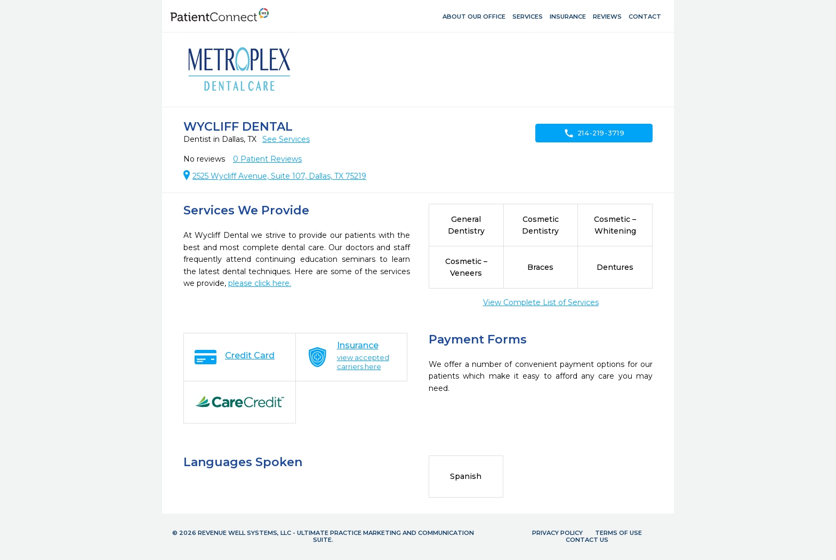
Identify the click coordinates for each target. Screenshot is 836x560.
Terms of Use (618, 533)
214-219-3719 (594, 133)
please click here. (259, 283)
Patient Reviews (267, 159)
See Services (286, 139)
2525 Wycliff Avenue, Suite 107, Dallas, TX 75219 (279, 176)
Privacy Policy (557, 533)
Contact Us (587, 539)
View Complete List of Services (541, 302)
